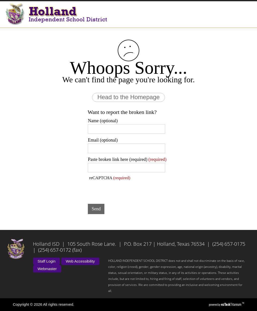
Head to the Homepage (128, 97)
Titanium (231, 304)
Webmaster (47, 269)
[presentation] (126, 190)
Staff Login (46, 261)
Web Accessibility (80, 261)
